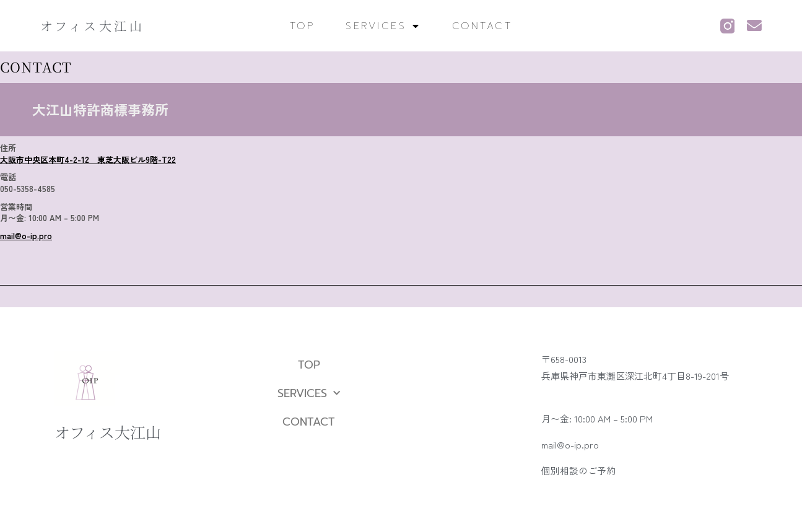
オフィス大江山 (92, 26)
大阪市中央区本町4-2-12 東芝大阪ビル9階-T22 (88, 159)
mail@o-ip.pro (26, 236)
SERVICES (383, 26)
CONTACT (482, 26)
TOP (302, 26)
